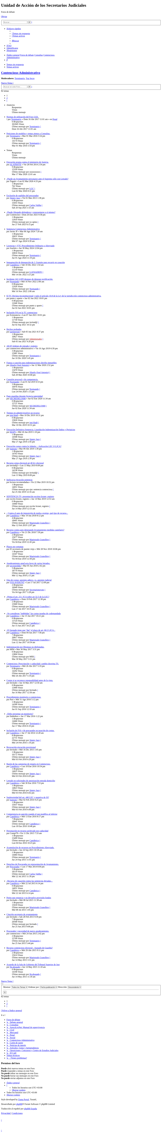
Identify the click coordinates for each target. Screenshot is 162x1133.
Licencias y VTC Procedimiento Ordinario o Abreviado (30, 246)
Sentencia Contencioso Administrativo (23, 229)
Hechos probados (13, 329)
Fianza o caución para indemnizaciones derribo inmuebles (31, 363)
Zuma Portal (23, 1099)
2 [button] (7, 98)
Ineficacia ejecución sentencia (19, 480)
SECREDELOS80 (18, 398)
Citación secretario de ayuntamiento (22, 914)
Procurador (14, 867)
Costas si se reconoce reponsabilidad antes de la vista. (29, 680)
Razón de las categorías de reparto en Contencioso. (28, 764)
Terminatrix (20, 78)
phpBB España (30, 1109)
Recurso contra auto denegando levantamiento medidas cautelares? (35, 530)
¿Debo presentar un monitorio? (19, 714)
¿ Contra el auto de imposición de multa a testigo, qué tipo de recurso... (37, 513)
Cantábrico (14, 265)
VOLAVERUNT (17, 582)
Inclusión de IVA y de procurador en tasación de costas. (30, 730)
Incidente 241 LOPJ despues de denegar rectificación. (29, 279)
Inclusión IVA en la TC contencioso (21, 312)
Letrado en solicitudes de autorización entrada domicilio (30, 781)
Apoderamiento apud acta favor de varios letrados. (28, 563)
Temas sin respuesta (15, 64)
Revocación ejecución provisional (21, 747)
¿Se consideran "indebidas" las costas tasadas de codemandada (33, 613)
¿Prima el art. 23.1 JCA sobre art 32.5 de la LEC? (27, 597)
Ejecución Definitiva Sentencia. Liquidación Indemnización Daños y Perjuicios (40, 429)
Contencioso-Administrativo (20, 72)
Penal (55, 119)
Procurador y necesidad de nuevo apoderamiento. (27, 931)
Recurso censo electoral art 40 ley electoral (25, 463)
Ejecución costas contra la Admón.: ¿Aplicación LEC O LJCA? (33, 446)
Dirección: (69, 987)
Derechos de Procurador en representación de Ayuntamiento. (32, 864)
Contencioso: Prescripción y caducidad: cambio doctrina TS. (32, 663)
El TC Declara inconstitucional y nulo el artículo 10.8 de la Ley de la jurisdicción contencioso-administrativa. (53, 296)
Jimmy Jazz (15, 198)
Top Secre (30, 78)
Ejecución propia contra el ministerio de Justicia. (27, 162)
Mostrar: (15, 987)
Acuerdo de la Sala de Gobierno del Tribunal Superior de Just (33, 964)
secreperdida (15, 566)
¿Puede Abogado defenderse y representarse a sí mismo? (30, 212)
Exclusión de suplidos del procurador (22, 195)
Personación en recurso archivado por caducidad (27, 831)
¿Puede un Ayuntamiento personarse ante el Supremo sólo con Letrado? (37, 179)
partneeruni (15, 332)
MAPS (13, 432)
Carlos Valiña (35, 205)
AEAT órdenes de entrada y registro (21, 346)
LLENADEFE (35, 272)
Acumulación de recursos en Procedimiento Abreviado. (30, 847)
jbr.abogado (15, 967)
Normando (14, 281)
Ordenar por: (42, 987)
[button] (6, 100)
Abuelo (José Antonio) (19, 365)
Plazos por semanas (14, 546)
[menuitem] (21, 33)
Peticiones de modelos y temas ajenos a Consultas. (28, 133)
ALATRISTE (15, 164)
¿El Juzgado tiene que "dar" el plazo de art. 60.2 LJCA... (30, 630)
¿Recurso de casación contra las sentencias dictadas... (29, 881)
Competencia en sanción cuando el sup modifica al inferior (31, 814)
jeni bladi (14, 415)
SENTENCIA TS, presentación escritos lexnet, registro (30, 496)
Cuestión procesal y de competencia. (22, 379)
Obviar (4, 16)
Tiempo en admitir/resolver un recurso (23, 413)
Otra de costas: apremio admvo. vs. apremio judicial (29, 580)
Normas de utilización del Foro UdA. (22, 117)
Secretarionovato (36, 590)
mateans (13, 449)
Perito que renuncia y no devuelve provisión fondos (28, 898)
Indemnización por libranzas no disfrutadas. (25, 647)
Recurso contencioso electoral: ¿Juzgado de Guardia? (29, 948)
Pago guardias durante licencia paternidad (24, 396)
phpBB (19, 1104)
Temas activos (12, 67)
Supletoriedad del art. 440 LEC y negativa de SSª (27, 797)
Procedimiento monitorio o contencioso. (23, 697)
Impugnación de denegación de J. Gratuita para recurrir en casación (35, 262)
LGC (31, 188)
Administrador (35, 339)
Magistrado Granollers (39, 523)
